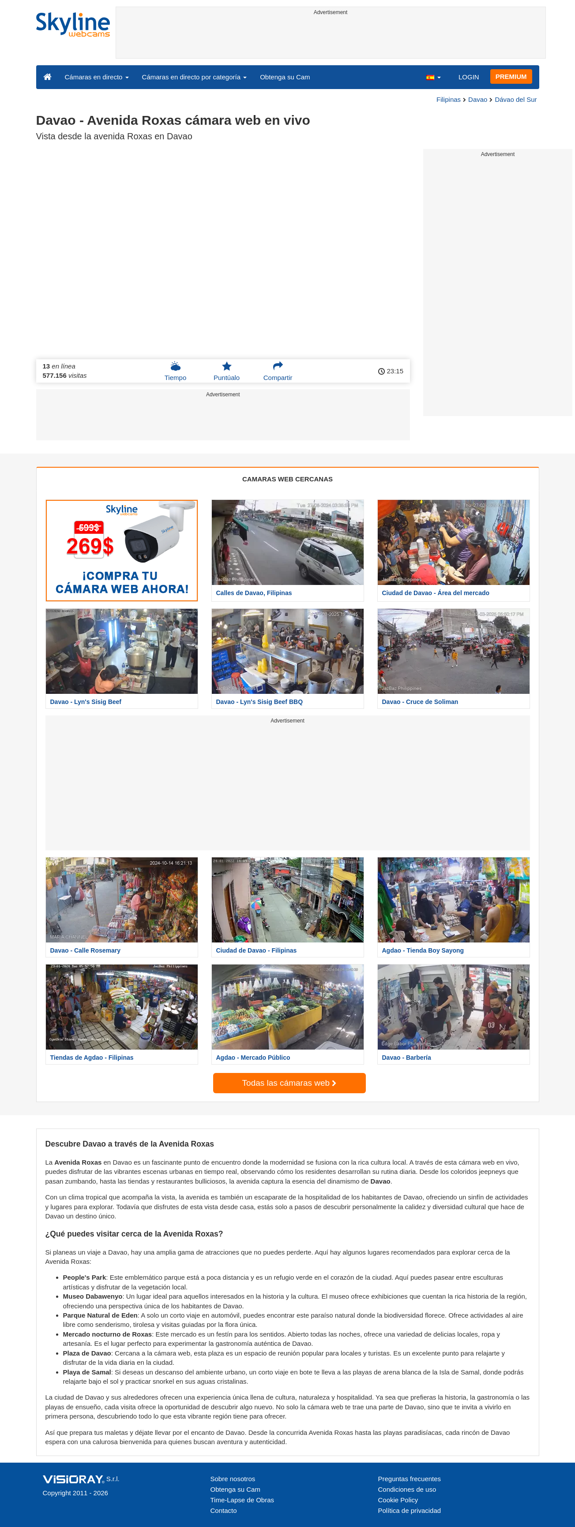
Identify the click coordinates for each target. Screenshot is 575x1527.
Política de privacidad (409, 1510)
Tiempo (175, 371)
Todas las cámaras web (289, 1083)
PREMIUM (511, 76)
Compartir (278, 371)
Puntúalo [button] (227, 371)
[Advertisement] (330, 38)
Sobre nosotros (233, 1478)
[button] (433, 77)
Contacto (223, 1510)
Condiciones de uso (407, 1489)
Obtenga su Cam (285, 77)
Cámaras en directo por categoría (194, 77)
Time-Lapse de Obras (242, 1500)
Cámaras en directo (97, 77)
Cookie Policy (398, 1500)
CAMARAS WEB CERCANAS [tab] (287, 479)
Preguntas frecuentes (409, 1478)
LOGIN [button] (468, 77)
